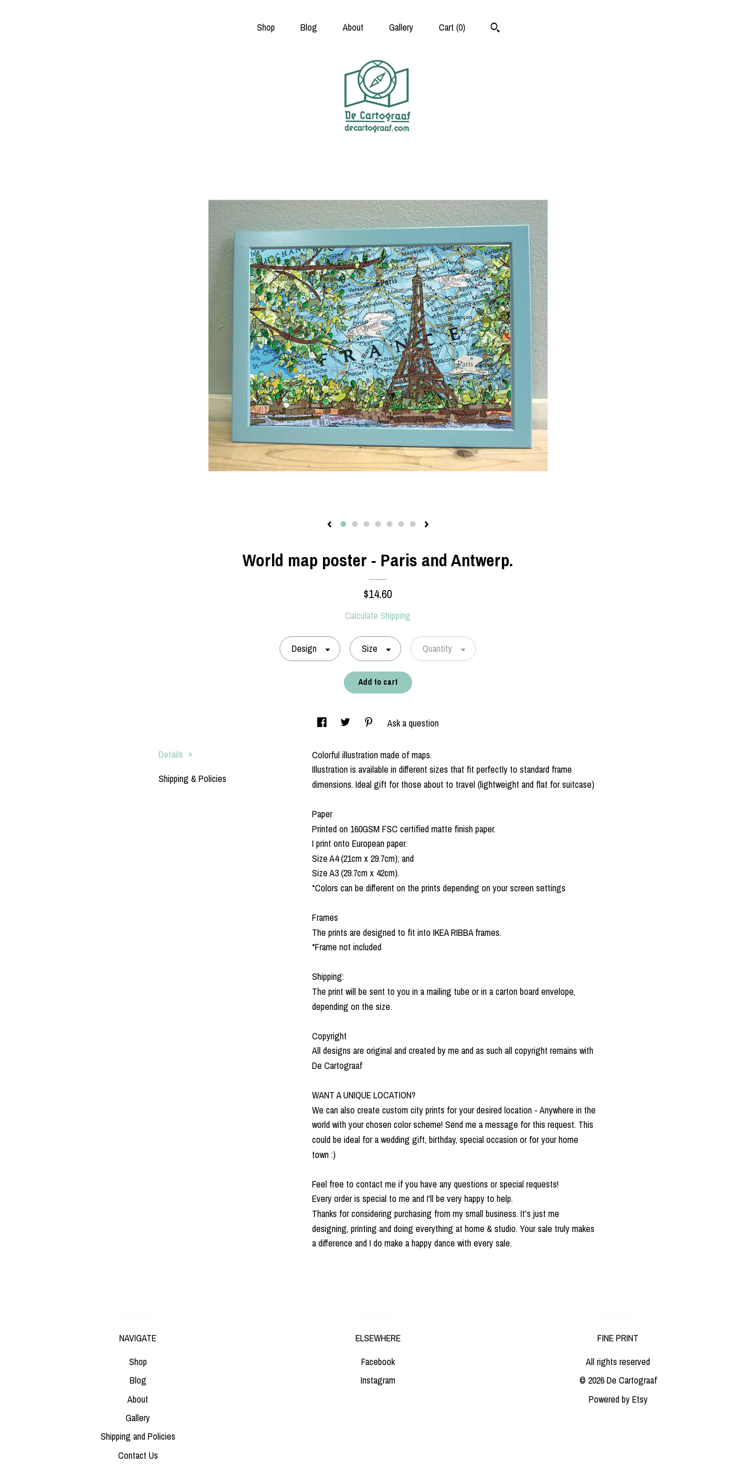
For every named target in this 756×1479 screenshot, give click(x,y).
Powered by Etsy (618, 1399)
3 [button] (366, 524)
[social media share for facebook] (323, 723)
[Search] (495, 29)
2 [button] (355, 524)
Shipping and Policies (138, 1436)
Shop (266, 27)
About (353, 27)
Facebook (378, 1361)
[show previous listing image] (329, 525)
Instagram (378, 1380)
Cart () (452, 27)
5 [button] (389, 524)
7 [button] (413, 524)
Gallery (401, 27)
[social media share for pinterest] (370, 723)
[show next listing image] (427, 525)
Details (176, 754)
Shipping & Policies (192, 778)
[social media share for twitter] (346, 723)
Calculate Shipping (377, 615)
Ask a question (413, 723)
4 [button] (378, 524)
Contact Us (138, 1455)
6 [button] (401, 524)
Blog (308, 27)
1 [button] (343, 524)
